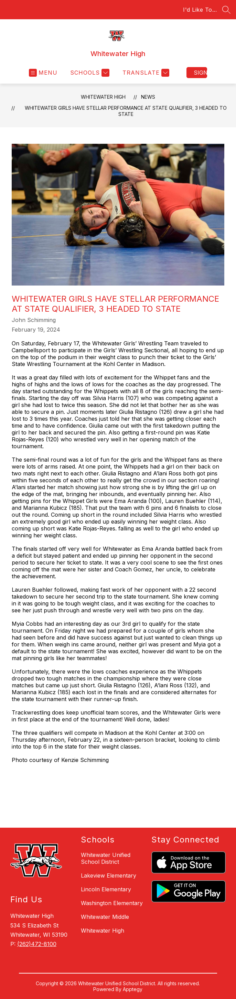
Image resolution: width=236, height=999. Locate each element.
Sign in (200, 72)
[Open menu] (43, 72)
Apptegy (132, 989)
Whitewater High (103, 97)
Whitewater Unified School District (105, 858)
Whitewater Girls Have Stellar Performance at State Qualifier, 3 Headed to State (126, 111)
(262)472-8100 (36, 944)
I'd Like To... (200, 9)
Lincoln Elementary (106, 889)
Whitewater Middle (105, 916)
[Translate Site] (145, 72)
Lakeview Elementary (108, 875)
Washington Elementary (112, 903)
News (148, 97)
